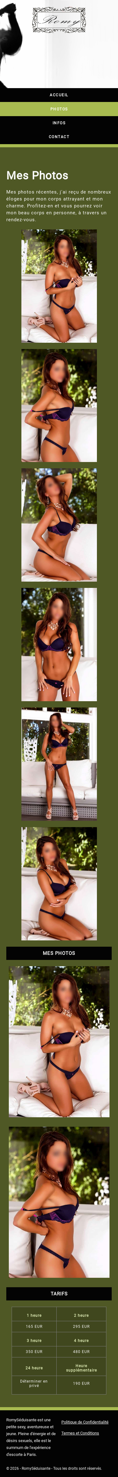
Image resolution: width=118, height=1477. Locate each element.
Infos (59, 123)
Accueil (59, 95)
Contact (59, 137)
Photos (59, 109)
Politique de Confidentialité (85, 1422)
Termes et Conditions (80, 1433)
